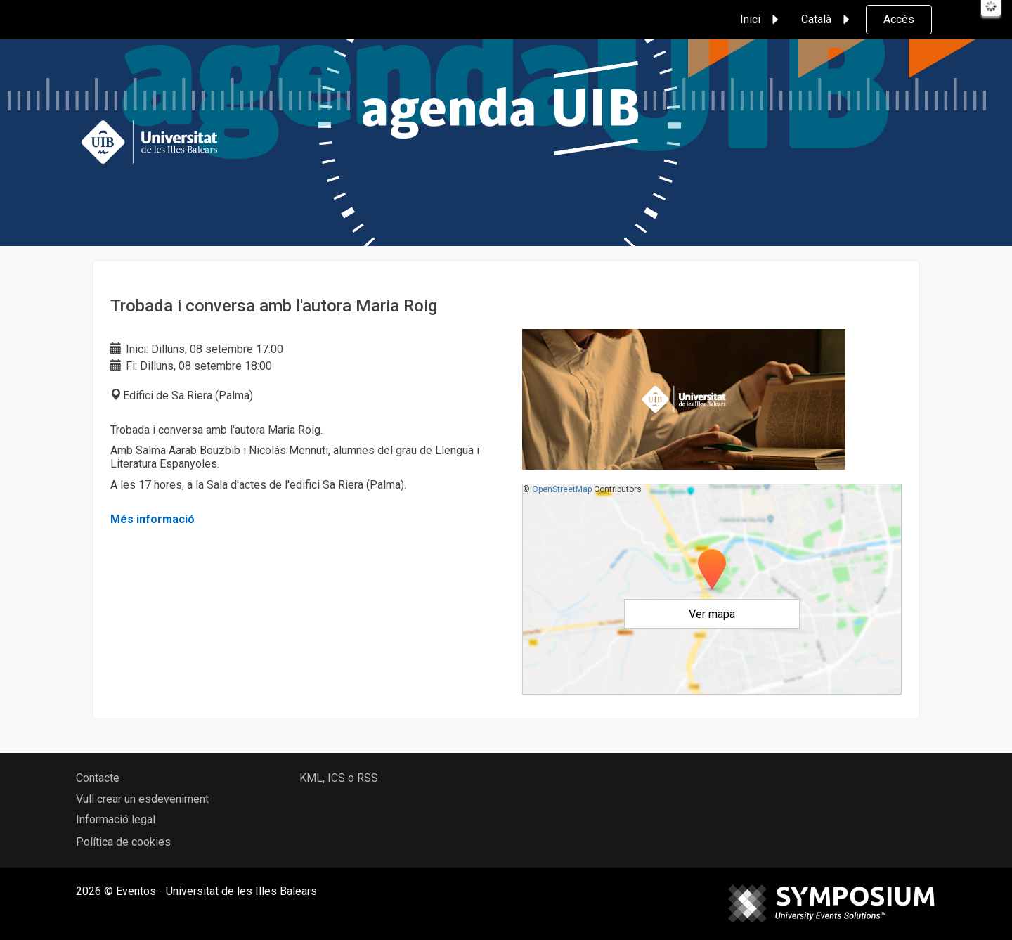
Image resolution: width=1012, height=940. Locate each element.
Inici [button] (761, 19)
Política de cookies (123, 842)
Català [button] (827, 19)
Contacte (97, 778)
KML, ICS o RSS (338, 778)
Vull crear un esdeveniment (142, 799)
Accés (898, 19)
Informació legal (115, 819)
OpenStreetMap (562, 489)
